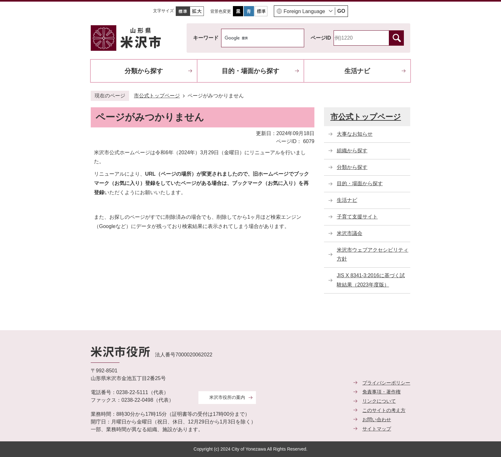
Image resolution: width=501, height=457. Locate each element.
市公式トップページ (157, 95)
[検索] (256, 38)
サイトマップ (376, 428)
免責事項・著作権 (381, 391)
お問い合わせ (376, 419)
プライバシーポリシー (386, 382)
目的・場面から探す (250, 70)
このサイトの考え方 (383, 410)
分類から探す (144, 70)
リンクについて (379, 401)
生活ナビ (357, 70)
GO (341, 11)
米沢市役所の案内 (227, 397)
